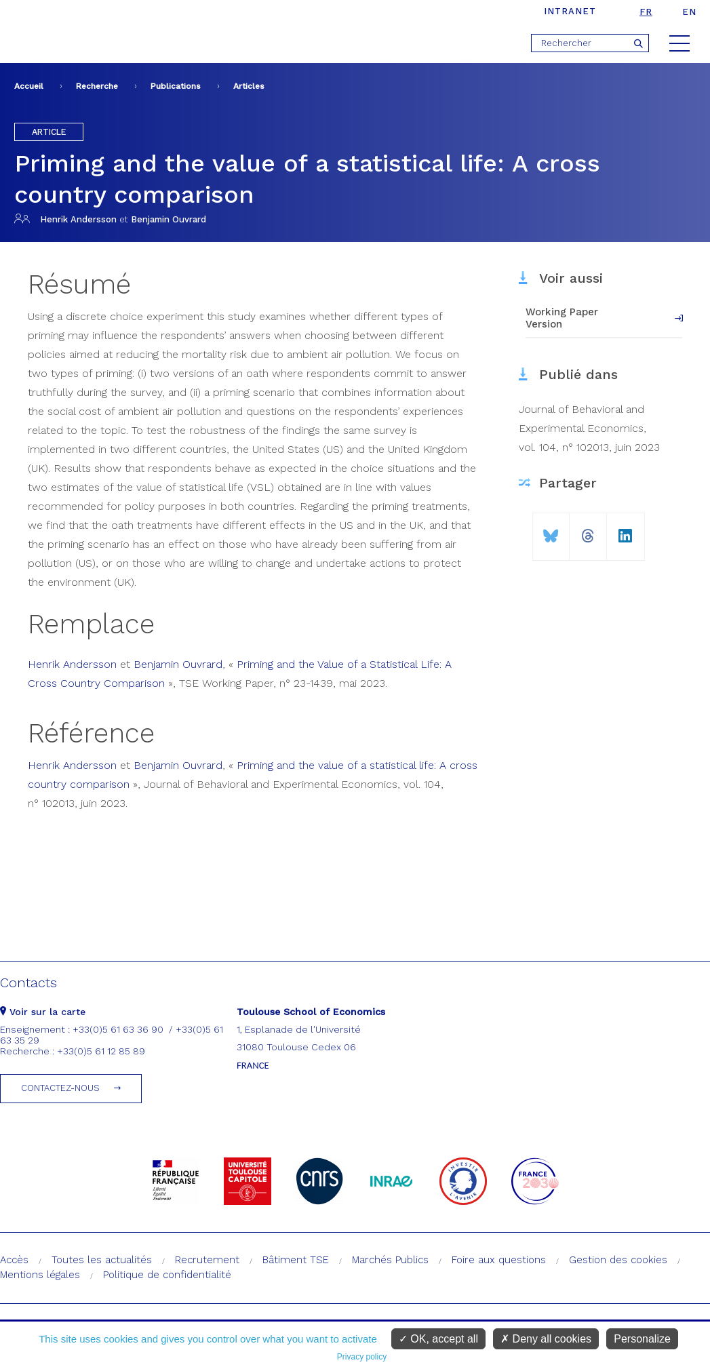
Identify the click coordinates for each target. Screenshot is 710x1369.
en (689, 12)
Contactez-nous (60, 1088)
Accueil (28, 86)
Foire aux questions (499, 1260)
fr (645, 12)
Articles (248, 86)
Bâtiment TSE (295, 1260)
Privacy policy (362, 1357)
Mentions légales (40, 1275)
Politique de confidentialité (167, 1275)
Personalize (642, 1339)
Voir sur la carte (42, 1011)
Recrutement (207, 1260)
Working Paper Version (562, 318)
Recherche (97, 86)
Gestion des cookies (618, 1260)
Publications (176, 86)
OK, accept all (438, 1339)
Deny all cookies (545, 1339)
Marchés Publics (390, 1260)
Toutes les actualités (102, 1260)
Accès (14, 1260)
